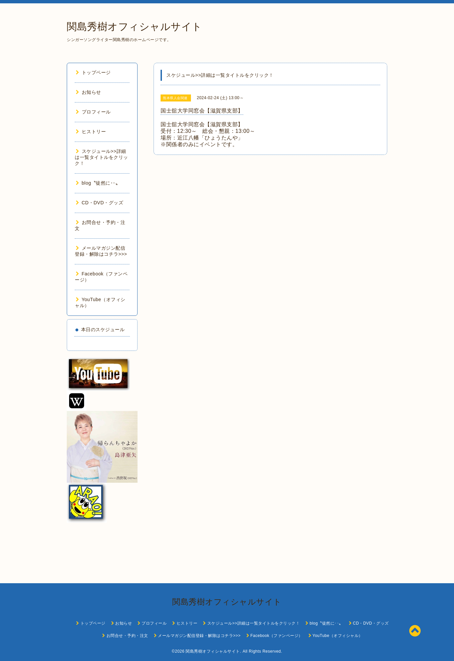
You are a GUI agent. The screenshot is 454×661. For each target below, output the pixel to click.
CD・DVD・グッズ (99, 202)
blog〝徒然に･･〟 (98, 183)
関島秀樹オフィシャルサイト (134, 26)
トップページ (93, 72)
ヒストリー (91, 131)
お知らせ (88, 92)
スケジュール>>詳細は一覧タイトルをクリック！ (101, 157)
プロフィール (93, 112)
